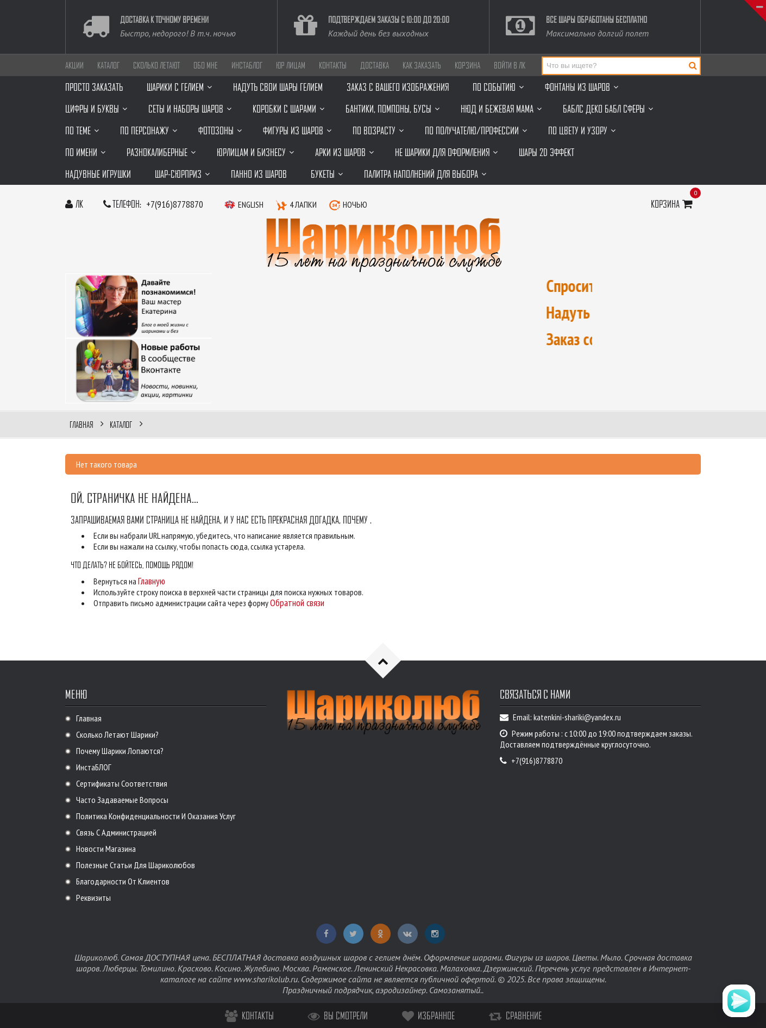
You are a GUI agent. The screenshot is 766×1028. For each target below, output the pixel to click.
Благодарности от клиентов (122, 881)
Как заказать (422, 65)
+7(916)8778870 (174, 204)
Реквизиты (93, 897)
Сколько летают (156, 65)
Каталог (108, 65)
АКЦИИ (74, 65)
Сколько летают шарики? (117, 734)
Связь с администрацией (116, 832)
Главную (151, 581)
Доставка (374, 65)
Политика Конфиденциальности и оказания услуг (156, 816)
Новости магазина (106, 848)
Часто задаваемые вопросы (122, 799)
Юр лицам (290, 65)
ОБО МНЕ (205, 65)
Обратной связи (297, 602)
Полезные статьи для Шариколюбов (135, 864)
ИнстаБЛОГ (246, 65)
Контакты (333, 65)
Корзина (467, 65)
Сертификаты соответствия (121, 783)
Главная (89, 718)
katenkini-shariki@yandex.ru (577, 717)
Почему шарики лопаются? (120, 750)
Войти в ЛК (509, 65)
